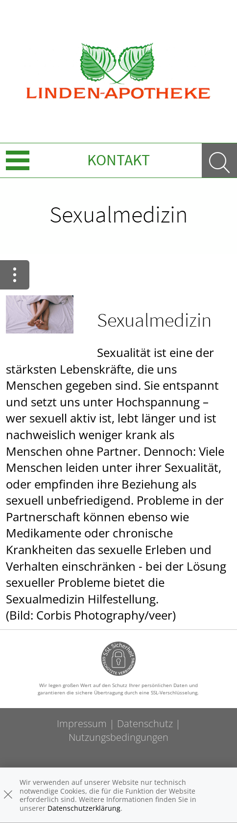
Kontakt (118, 160)
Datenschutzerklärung (83, 808)
